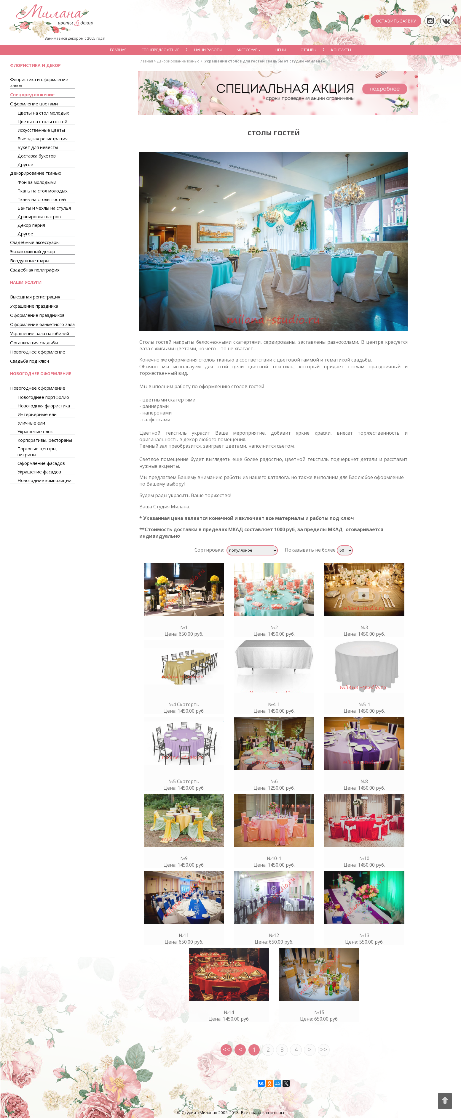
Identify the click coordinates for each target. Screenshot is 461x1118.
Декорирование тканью (35, 173)
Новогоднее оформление (37, 352)
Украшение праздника (34, 306)
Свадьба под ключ (29, 361)
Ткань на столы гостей (41, 199)
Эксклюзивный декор (32, 251)
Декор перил (31, 225)
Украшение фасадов (39, 472)
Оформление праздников (37, 315)
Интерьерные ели (37, 414)
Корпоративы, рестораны (44, 440)
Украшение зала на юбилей (39, 333)
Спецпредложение (160, 49)
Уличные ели (31, 423)
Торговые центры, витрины (37, 451)
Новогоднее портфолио (43, 397)
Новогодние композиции (44, 480)
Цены (280, 49)
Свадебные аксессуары (35, 242)
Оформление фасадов (41, 463)
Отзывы (308, 49)
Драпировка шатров (39, 216)
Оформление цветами (34, 104)
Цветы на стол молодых (43, 113)
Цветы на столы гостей (42, 121)
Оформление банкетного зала (42, 324)
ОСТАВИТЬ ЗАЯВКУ (396, 21)
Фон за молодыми (36, 182)
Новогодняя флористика (43, 406)
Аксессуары (249, 49)
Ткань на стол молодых (42, 191)
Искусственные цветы (41, 130)
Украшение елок (35, 431)
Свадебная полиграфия (35, 270)
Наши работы (208, 49)
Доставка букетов (36, 156)
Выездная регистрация (42, 139)
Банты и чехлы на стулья (44, 208)
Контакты (341, 49)
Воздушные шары (29, 261)
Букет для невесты (37, 147)
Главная (118, 49)
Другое (25, 164)
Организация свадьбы (34, 343)
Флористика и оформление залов (39, 82)
